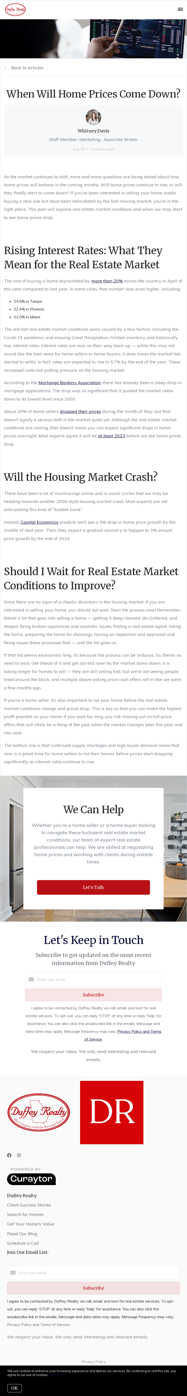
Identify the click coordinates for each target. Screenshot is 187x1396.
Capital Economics (39, 522)
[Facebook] (9, 1155)
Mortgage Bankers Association (69, 382)
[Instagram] (19, 1155)
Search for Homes (25, 1214)
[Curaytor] (31, 1183)
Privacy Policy (93, 1361)
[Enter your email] (98, 979)
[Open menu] (180, 9)
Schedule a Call (23, 1243)
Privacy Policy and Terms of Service (38, 1324)
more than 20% (107, 281)
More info (56, 1375)
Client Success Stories (29, 1205)
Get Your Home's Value (30, 1224)
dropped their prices (80, 411)
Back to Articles (27, 67)
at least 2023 (111, 436)
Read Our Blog (22, 1233)
